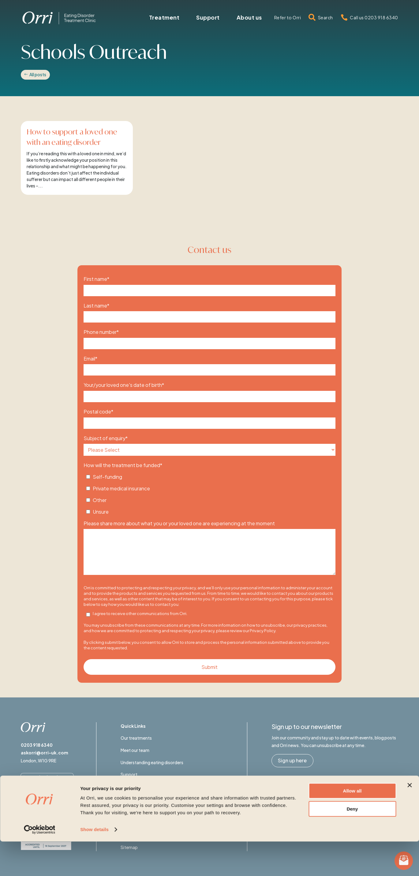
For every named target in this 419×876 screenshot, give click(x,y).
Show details (94, 864)
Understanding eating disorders (152, 762)
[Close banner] (409, 819)
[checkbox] (209, 492)
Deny (352, 843)
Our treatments (136, 738)
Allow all (352, 825)
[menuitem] (164, 17)
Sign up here (292, 760)
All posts (37, 74)
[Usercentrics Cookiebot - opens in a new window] (39, 864)
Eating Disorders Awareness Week (154, 786)
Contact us (132, 798)
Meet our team (135, 750)
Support (129, 774)
